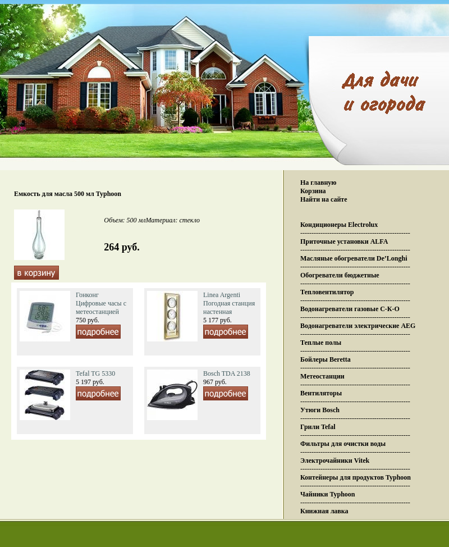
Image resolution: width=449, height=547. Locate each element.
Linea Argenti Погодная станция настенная (229, 303)
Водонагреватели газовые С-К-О (350, 309)
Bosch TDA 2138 (226, 373)
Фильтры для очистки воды (343, 444)
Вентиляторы (321, 393)
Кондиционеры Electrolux (339, 225)
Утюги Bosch (320, 410)
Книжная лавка (324, 511)
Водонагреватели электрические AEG (357, 326)
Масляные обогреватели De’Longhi (353, 258)
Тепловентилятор (327, 292)
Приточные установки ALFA (344, 241)
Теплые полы (320, 343)
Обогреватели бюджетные (339, 275)
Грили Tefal (318, 427)
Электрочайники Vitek (334, 460)
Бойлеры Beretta (325, 359)
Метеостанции (322, 376)
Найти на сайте (323, 199)
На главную (318, 182)
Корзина (313, 191)
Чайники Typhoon (327, 494)
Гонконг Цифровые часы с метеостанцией (101, 303)
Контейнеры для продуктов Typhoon (355, 477)
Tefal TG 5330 (95, 373)
